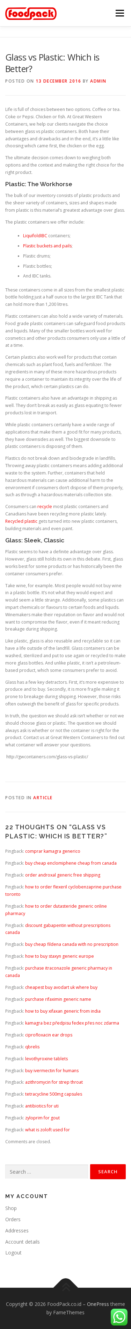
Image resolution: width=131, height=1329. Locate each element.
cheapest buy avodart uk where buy (61, 987)
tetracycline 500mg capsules (53, 1094)
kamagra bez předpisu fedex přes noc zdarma (72, 1023)
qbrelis (32, 1047)
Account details (22, 1241)
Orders (13, 1219)
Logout (13, 1252)
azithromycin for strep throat (54, 1082)
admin (98, 81)
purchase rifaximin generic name (58, 999)
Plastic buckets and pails (47, 246)
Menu (119, 13)
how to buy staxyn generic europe (59, 956)
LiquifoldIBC (35, 236)
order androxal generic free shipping (62, 875)
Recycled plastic (21, 521)
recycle (44, 506)
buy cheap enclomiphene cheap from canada (71, 863)
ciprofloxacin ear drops (48, 1035)
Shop (11, 1208)
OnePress (98, 1304)
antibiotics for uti (42, 1106)
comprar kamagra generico (52, 851)
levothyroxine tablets (46, 1059)
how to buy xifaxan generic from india (63, 1011)
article (43, 798)
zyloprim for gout (42, 1118)
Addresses (17, 1230)
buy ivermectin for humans (52, 1071)
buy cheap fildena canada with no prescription (71, 944)
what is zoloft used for (47, 1130)
